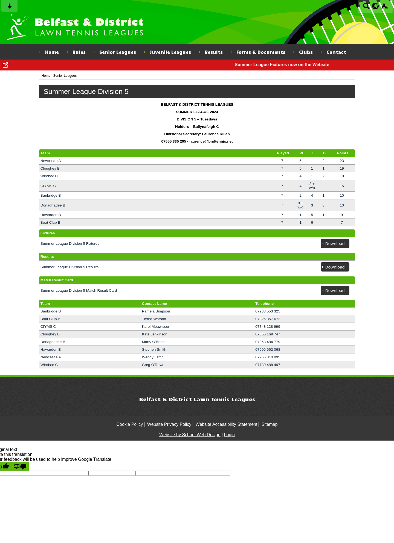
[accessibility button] (385, 7)
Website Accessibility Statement (226, 424)
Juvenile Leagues (170, 52)
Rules (79, 52)
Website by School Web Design (190, 434)
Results (214, 52)
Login (229, 434)
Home (52, 52)
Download (335, 243)
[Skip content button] (9, 7)
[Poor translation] (20, 466)
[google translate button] (375, 6)
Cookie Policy (129, 424)
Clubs (306, 52)
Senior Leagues (117, 52)
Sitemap (270, 424)
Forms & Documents (260, 52)
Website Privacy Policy (169, 424)
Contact (336, 52)
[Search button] (366, 7)
